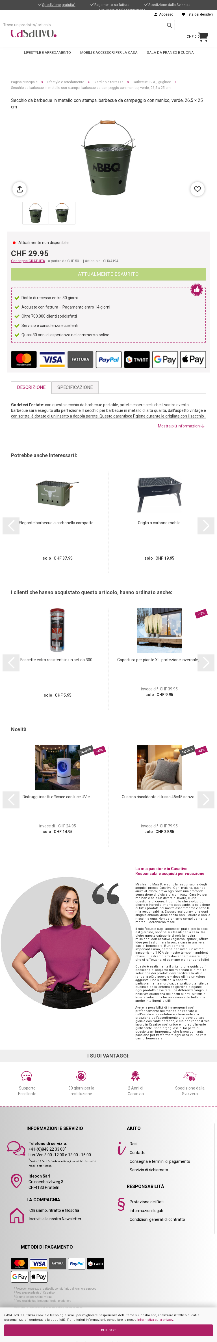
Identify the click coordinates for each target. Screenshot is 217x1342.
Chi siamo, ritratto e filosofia (54, 1210)
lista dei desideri (197, 14)
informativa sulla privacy (155, 1320)
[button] (11, 525)
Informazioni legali (146, 1210)
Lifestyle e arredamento (47, 50)
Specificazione (75, 387)
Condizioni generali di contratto (157, 1219)
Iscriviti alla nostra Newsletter (55, 1219)
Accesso (163, 14)
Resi (133, 1144)
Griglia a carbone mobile (159, 523)
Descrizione (31, 387)
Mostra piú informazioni (181, 426)
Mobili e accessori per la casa (109, 50)
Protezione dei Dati (147, 1202)
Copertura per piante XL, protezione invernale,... (159, 660)
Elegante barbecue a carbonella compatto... (57, 523)
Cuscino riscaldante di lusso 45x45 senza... (159, 797)
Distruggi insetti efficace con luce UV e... (57, 797)
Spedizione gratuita (58, 5)
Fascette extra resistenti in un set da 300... (57, 660)
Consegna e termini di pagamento (160, 1161)
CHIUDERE (108, 1330)
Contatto (138, 1152)
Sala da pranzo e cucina (170, 50)
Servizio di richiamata (149, 1170)
